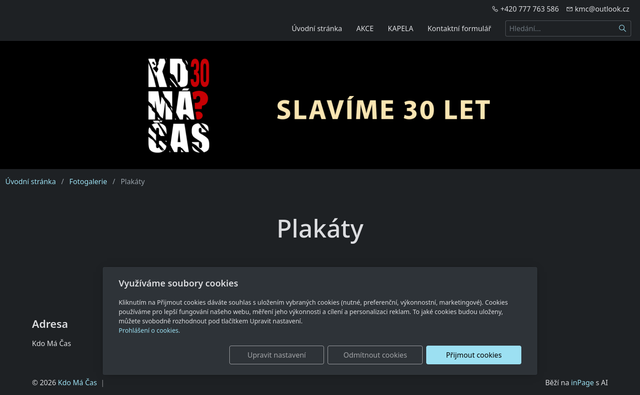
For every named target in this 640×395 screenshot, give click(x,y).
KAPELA (400, 28)
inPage (582, 382)
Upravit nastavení (301, 355)
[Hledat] (623, 28)
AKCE (365, 28)
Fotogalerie (88, 181)
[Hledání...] (560, 28)
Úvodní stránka (317, 28)
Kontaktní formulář (459, 28)
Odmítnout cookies (390, 355)
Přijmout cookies (478, 355)
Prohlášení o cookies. (149, 330)
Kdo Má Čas (77, 382)
